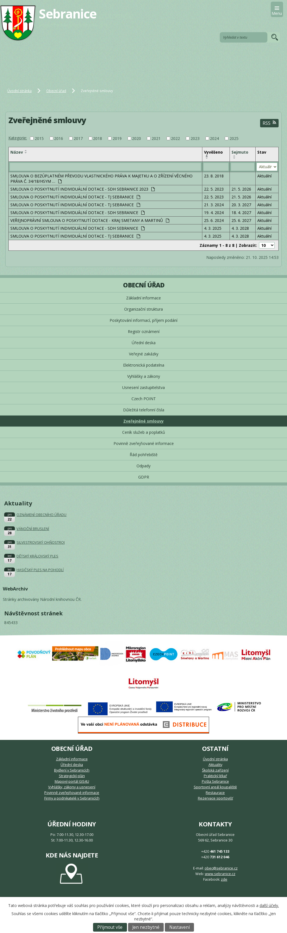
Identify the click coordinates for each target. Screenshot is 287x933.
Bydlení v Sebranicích (71, 770)
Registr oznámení (143, 331)
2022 (175, 138)
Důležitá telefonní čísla (143, 409)
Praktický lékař (215, 775)
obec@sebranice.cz (221, 868)
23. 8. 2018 (214, 176)
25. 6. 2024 (214, 220)
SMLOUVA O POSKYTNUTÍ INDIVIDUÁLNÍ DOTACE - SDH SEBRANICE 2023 (82, 189)
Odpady (143, 465)
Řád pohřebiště (144, 454)
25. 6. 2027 (241, 220)
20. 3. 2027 (241, 204)
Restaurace (215, 792)
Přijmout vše (109, 927)
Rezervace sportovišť (215, 798)
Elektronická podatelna (143, 365)
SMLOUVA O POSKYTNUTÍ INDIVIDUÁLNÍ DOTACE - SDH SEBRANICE (77, 212)
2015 (39, 138)
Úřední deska (144, 342)
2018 (97, 138)
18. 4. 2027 (241, 212)
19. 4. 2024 (214, 212)
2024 (214, 138)
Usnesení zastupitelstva (143, 387)
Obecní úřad (56, 90)
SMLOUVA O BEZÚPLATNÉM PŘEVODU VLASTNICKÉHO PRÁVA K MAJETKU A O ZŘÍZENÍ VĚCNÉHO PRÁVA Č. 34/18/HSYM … (101, 178)
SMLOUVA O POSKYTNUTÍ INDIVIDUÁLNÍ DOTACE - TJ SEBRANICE (75, 197)
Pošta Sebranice (215, 781)
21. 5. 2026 (241, 189)
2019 (117, 138)
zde (224, 879)
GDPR (143, 477)
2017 (78, 138)
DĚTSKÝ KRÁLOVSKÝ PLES (37, 556)
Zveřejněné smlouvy (143, 421)
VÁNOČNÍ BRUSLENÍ (33, 528)
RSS (269, 123)
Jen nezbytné (145, 927)
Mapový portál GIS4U (72, 781)
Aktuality (215, 764)
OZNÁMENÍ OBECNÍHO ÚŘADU (41, 514)
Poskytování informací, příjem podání (143, 320)
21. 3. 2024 (214, 204)
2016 (58, 138)
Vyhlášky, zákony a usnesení (71, 787)
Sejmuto (240, 152)
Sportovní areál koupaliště (215, 787)
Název (16, 152)
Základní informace (143, 298)
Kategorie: (17, 137)
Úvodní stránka (19, 90)
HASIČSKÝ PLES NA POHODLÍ (40, 570)
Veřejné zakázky (143, 354)
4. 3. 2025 (212, 228)
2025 (234, 138)
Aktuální (264, 176)
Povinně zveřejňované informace (144, 443)
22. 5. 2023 (214, 189)
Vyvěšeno (213, 152)
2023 (195, 138)
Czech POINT (143, 398)
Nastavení (179, 927)
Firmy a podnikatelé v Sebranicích (71, 798)
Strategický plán (72, 775)
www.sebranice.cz (220, 873)
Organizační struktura (143, 309)
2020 (136, 138)
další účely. (269, 905)
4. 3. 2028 (240, 228)
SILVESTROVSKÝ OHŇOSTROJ (41, 542)
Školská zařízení (215, 770)
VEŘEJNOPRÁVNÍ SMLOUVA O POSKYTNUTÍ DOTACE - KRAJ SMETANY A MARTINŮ (89, 220)
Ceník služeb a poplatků (143, 432)
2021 (156, 138)
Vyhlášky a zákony (143, 376)
